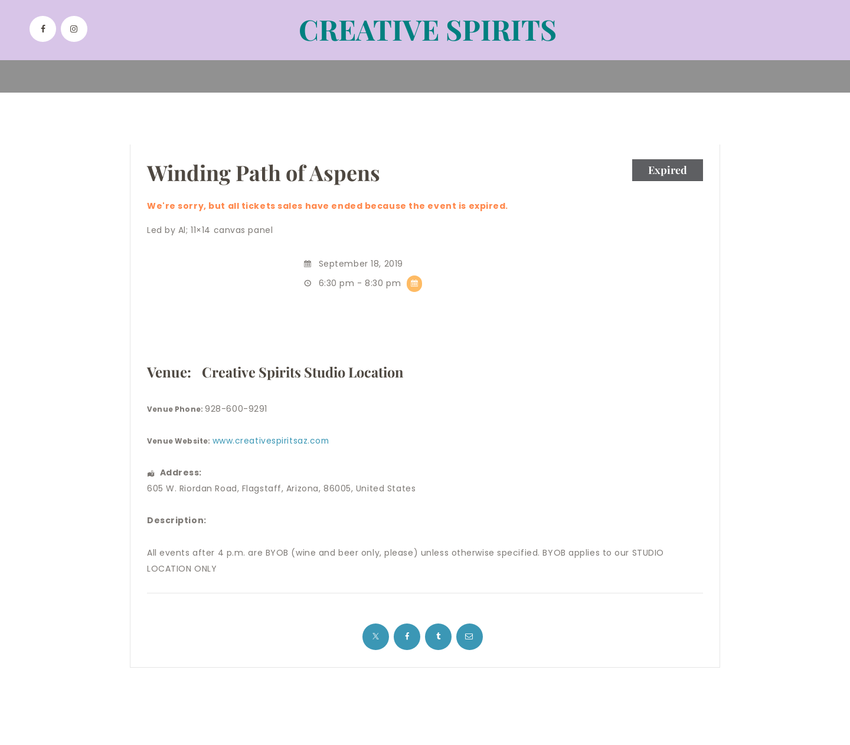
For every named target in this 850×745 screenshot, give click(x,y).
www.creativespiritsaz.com (271, 441)
